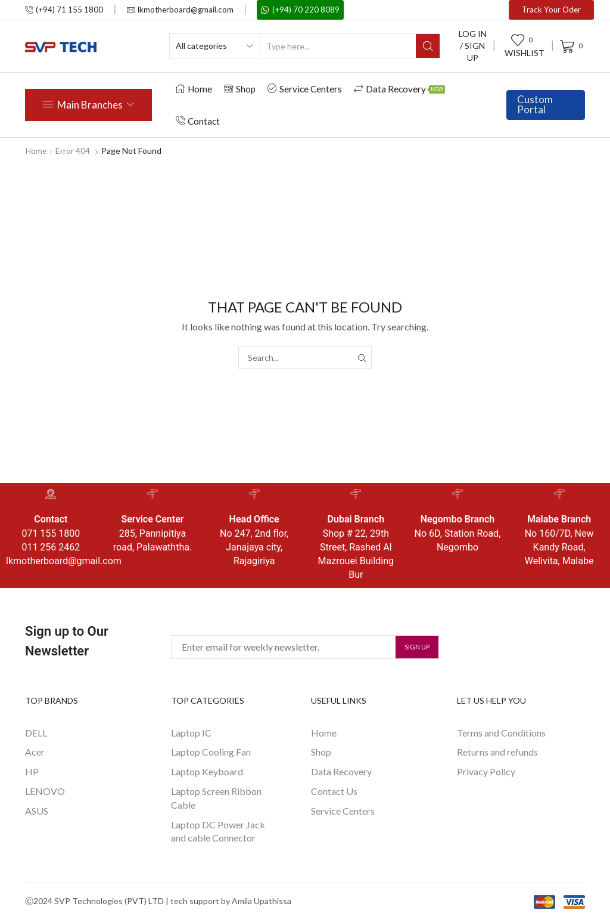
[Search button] (428, 46)
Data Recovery (399, 88)
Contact (198, 121)
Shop (240, 88)
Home (194, 88)
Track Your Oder (551, 9)
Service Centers (304, 88)
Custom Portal (535, 104)
